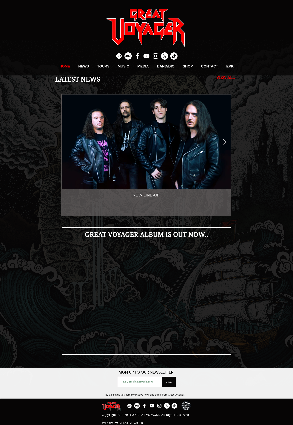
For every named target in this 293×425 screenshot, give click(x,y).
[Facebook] (137, 56)
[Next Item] (224, 142)
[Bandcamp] (128, 56)
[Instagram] (155, 56)
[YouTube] (146, 56)
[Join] (169, 382)
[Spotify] (119, 56)
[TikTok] (174, 56)
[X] (164, 56)
